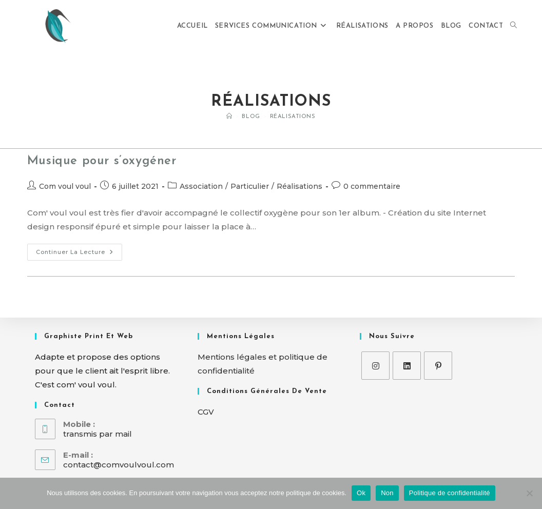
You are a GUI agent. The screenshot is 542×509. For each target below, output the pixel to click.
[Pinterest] (438, 365)
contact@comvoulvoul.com (118, 464)
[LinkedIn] (407, 365)
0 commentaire (371, 186)
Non (387, 493)
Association (201, 186)
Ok (361, 493)
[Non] (529, 493)
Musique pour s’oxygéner (102, 161)
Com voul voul (65, 186)
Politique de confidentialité (449, 493)
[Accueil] (229, 117)
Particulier (249, 186)
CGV (206, 412)
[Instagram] (375, 365)
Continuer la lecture (79, 250)
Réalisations (293, 117)
